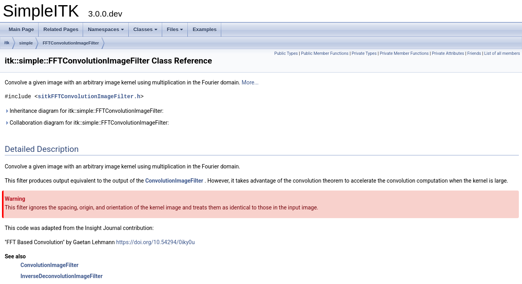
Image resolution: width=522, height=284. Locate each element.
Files (175, 29)
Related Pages (60, 29)
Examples (205, 29)
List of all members (502, 53)
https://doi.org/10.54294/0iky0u (155, 242)
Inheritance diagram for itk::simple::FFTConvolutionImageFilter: (84, 111)
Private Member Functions (404, 53)
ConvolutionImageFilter (174, 181)
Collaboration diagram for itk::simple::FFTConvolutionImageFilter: (87, 123)
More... (250, 82)
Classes (145, 29)
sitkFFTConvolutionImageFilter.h (89, 96)
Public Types (286, 53)
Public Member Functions (325, 53)
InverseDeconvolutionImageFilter (61, 276)
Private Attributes (448, 53)
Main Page (21, 29)
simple (26, 43)
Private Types (364, 53)
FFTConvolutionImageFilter (71, 43)
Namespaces (106, 29)
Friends (474, 53)
